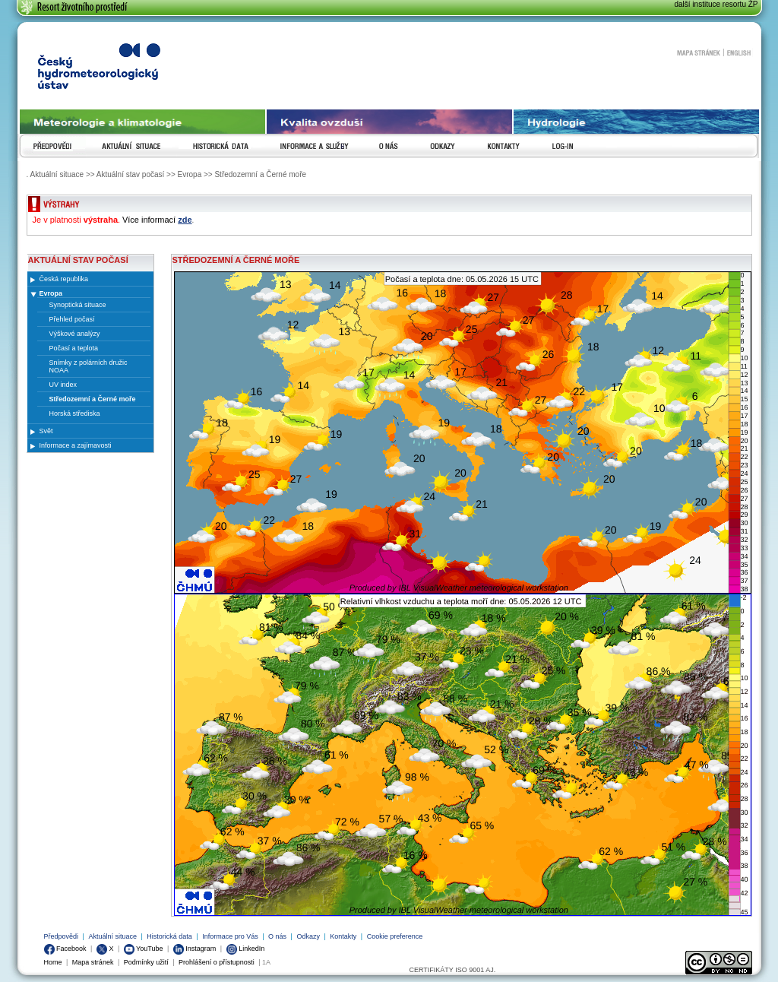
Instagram (195, 948)
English (739, 52)
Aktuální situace (112, 936)
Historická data (169, 936)
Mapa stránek (698, 52)
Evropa (51, 293)
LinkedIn (245, 948)
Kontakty (343, 936)
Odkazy (308, 936)
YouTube (143, 948)
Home (53, 962)
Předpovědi (61, 936)
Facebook (65, 948)
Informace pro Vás (230, 936)
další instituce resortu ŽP (715, 4)
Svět (46, 431)
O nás (277, 936)
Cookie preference (395, 936)
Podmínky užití (146, 962)
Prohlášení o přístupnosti (217, 962)
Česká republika (64, 279)
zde (184, 219)
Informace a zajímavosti (76, 445)
